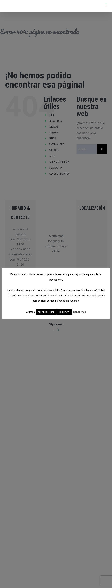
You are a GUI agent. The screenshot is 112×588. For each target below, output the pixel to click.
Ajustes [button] (30, 311)
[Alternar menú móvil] (106, 5)
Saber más (79, 311)
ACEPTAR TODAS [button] (46, 312)
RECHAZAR (64, 312)
